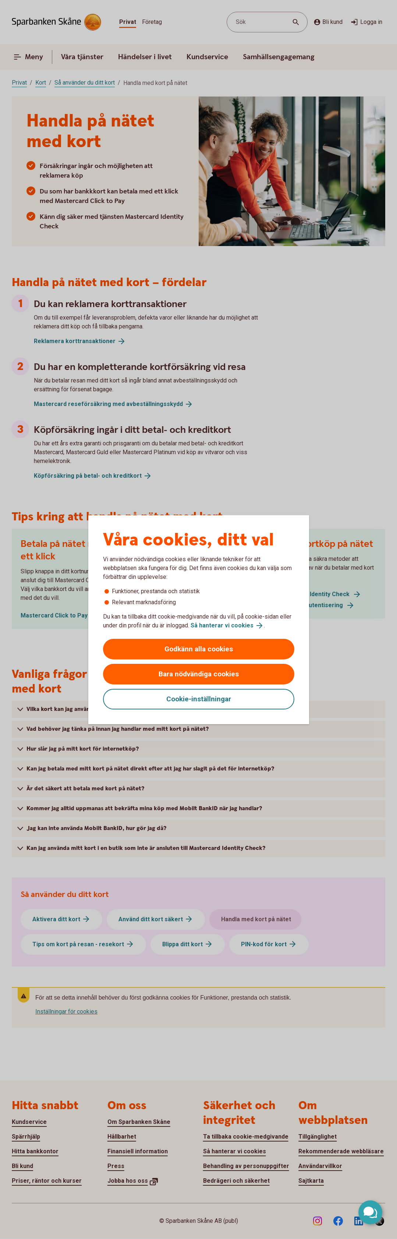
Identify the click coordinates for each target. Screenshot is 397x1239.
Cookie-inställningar (198, 699)
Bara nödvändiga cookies (199, 674)
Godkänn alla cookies (198, 649)
